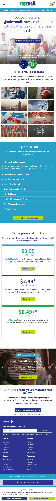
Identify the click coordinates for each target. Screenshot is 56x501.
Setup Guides (7, 467)
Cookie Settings (32, 464)
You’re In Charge (9, 209)
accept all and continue (41, 498)
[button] (52, 4)
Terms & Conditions (41, 476)
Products (30, 447)
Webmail (30, 459)
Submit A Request (8, 469)
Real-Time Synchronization (14, 189)
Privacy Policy (32, 476)
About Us (6, 442)
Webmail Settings (32, 452)
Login (29, 442)
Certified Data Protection (13, 179)
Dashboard (30, 445)
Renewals (30, 450)
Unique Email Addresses (13, 162)
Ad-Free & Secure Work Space (15, 174)
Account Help (7, 459)
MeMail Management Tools (14, 199)
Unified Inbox (8, 194)
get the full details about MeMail (28, 218)
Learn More (28, 268)
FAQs (4, 462)
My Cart (5, 452)
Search (5, 445)
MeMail (15, 476)
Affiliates (30, 462)
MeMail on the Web (10, 184)
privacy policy (24, 494)
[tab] (28, 162)
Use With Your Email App (13, 204)
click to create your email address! (28, 41)
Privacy (29, 467)
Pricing (5, 450)
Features (6, 447)
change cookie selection (14, 498)
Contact (5, 464)
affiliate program (28, 377)
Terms (29, 469)
